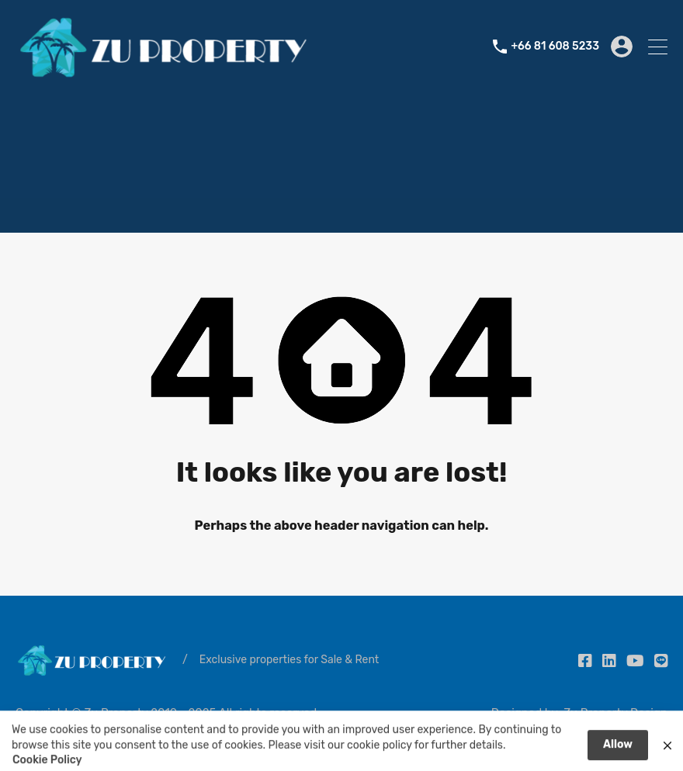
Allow (618, 749)
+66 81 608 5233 (555, 46)
